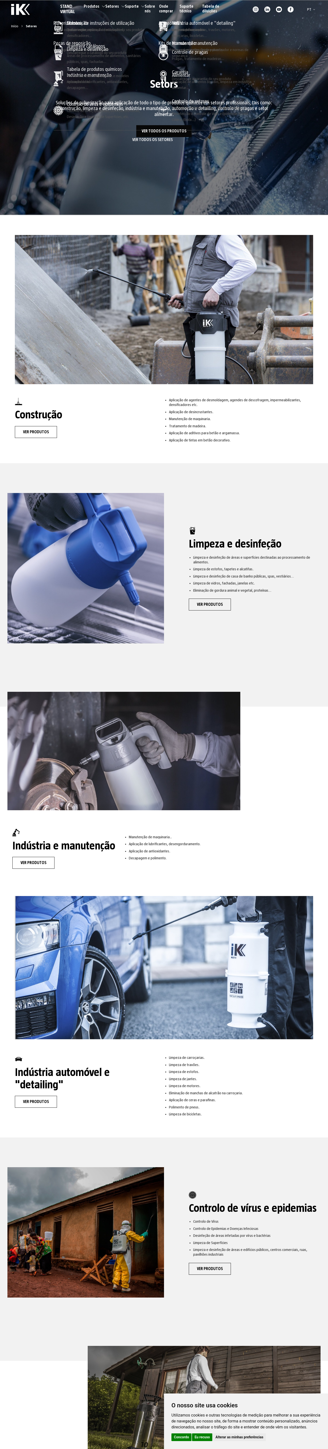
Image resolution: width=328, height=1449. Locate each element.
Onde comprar (166, 8)
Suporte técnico (186, 8)
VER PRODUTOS (36, 432)
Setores (115, 6)
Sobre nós (150, 8)
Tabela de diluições (210, 8)
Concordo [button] (181, 1437)
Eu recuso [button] (202, 1437)
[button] (312, 9)
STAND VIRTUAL (67, 9)
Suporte (135, 6)
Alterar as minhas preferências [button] (239, 1437)
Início (15, 26)
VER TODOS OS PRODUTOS (164, 131)
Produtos (94, 6)
